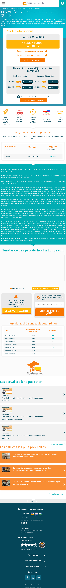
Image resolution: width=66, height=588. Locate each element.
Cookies (33, 578)
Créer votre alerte (16, 310)
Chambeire (38, 211)
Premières (23, 215)
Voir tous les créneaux (33, 100)
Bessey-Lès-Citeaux (7, 211)
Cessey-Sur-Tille (28, 211)
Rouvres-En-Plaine (32, 215)
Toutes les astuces (56, 478)
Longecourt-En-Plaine (50, 213)
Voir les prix (27, 87)
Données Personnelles (33, 576)
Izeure (15, 213)
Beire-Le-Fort (60, 209)
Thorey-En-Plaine (10, 217)
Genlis (10, 213)
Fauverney (4, 213)
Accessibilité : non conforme (33, 580)
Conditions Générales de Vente (33, 569)
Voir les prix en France (32, 60)
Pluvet (18, 215)
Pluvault (12, 215)
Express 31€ (27, 82)
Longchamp (39, 213)
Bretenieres (18, 211)
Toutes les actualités (55, 429)
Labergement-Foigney (28, 213)
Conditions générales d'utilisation (33, 571)
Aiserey (53, 209)
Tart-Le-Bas (56, 215)
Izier (19, 213)
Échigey (62, 211)
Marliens (7, 215)
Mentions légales (33, 574)
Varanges (19, 217)
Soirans (41, 215)
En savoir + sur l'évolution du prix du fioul (45, 288)
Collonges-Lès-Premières (50, 211)
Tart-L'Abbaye (48, 215)
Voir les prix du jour (49, 312)
